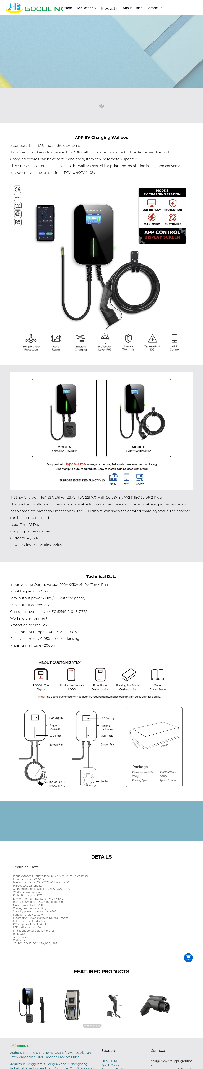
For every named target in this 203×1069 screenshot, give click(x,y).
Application (94, 8)
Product (124, 9)
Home (69, 8)
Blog (167, 8)
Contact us (189, 8)
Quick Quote (110, 1066)
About (148, 8)
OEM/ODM (109, 1061)
